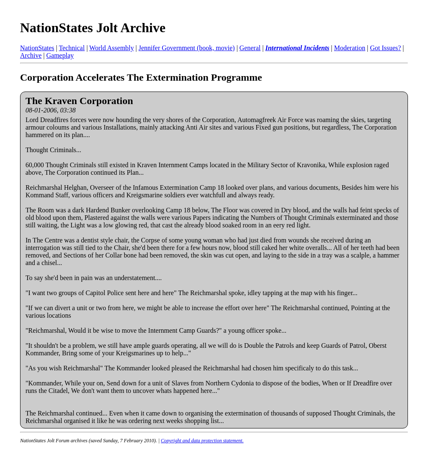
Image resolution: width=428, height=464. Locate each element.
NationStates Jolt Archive (93, 27)
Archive (31, 55)
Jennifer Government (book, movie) (186, 47)
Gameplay (60, 55)
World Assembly (111, 47)
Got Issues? (385, 47)
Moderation (349, 47)
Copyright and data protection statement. (202, 441)
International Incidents (297, 47)
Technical (72, 47)
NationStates (37, 47)
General (250, 47)
